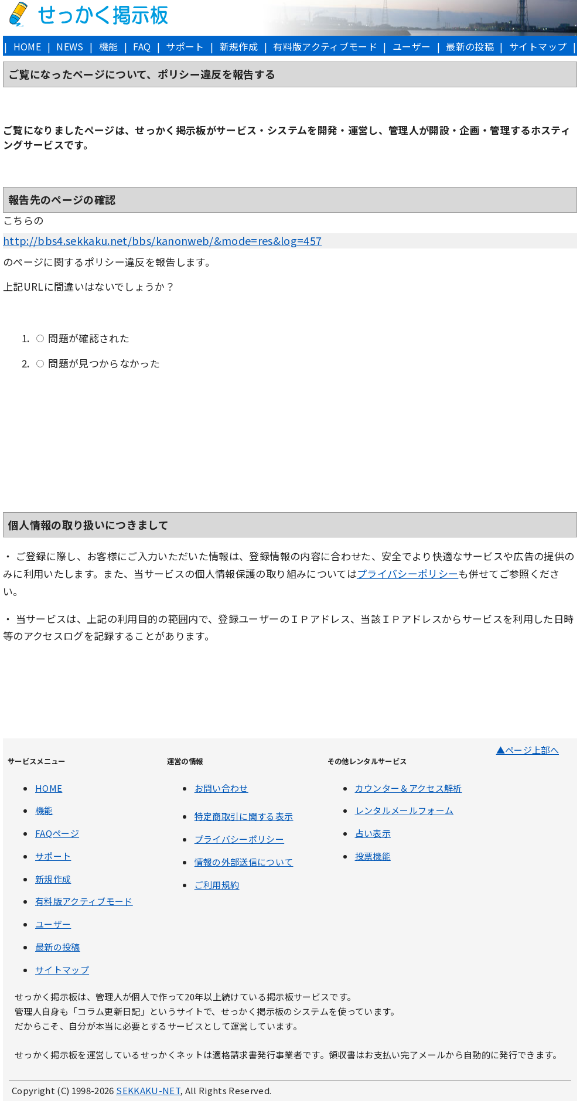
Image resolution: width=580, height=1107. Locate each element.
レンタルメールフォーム (404, 810)
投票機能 (373, 856)
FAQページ (57, 833)
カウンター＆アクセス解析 (408, 788)
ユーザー (412, 46)
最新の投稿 (470, 46)
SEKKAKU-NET (148, 1090)
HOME (27, 46)
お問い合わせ (221, 788)
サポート (185, 46)
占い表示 (373, 833)
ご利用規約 (217, 884)
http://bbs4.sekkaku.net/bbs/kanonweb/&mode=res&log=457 (162, 240)
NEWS (69, 46)
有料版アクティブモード (325, 46)
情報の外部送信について (244, 862)
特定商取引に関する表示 (244, 816)
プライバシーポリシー (407, 573)
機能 (108, 46)
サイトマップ (538, 46)
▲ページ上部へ (527, 750)
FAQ (142, 46)
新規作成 (239, 46)
